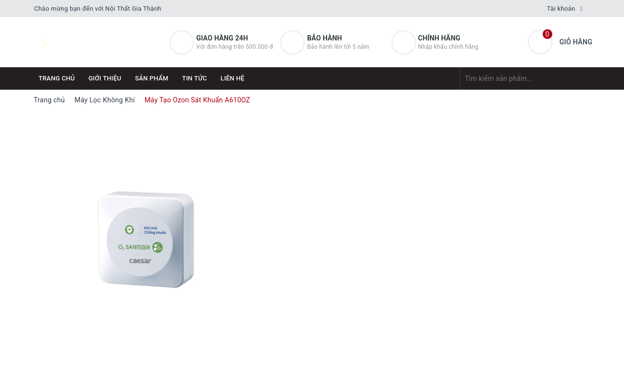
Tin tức (194, 78)
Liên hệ (233, 78)
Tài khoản (561, 8)
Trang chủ (57, 78)
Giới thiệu (105, 78)
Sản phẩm (152, 78)
